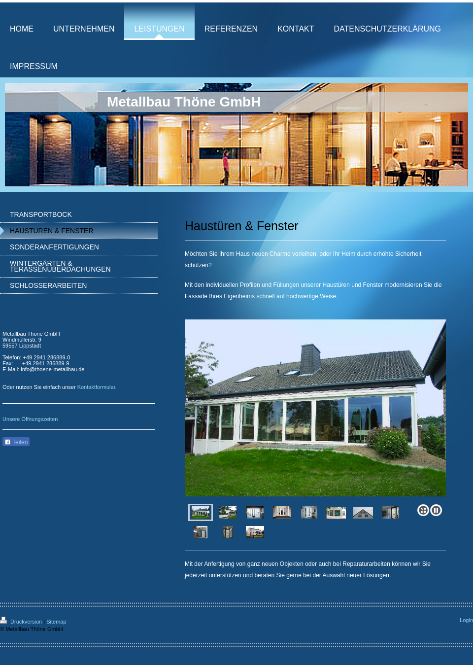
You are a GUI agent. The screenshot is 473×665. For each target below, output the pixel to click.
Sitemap (56, 622)
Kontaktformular (96, 387)
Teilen (16, 442)
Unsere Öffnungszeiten (30, 419)
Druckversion (21, 622)
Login (466, 620)
